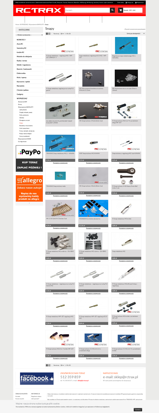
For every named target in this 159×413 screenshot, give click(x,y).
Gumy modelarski (24, 136)
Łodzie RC (20, 52)
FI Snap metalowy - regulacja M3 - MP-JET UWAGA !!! (59, 57)
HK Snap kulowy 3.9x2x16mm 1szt (91, 121)
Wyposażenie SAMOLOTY (36, 24)
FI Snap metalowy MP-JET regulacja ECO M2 (93, 317)
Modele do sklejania (24, 56)
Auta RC (20, 44)
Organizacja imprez (55, 19)
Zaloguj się (129, 2)
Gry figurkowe (22, 141)
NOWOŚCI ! (21, 40)
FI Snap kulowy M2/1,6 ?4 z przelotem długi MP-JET (125, 122)
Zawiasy (21, 117)
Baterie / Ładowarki (24, 69)
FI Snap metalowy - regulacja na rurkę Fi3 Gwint (93, 285)
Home (17, 24)
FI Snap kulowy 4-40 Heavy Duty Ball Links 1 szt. (124, 187)
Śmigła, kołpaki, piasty (25, 112)
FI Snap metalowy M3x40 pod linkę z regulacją (124, 285)
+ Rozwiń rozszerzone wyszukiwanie (134, 29)
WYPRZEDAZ (24, 24)
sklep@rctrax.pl (126, 377)
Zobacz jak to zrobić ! (78, 19)
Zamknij (138, 410)
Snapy (21, 123)
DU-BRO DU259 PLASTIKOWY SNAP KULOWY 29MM (59, 122)
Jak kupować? (35, 398)
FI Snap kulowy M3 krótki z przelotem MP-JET (125, 317)
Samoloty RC (21, 48)
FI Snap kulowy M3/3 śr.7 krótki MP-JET (60, 349)
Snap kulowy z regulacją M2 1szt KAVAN (126, 154)
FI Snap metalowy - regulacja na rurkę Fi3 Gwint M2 (60, 285)
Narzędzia (20, 86)
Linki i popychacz (24, 128)
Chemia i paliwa (22, 90)
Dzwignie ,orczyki (24, 120)
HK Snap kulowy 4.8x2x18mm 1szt (91, 186)
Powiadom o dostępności (60, 163)
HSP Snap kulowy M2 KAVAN (89, 154)
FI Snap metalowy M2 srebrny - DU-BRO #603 (60, 252)
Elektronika (21, 73)
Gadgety (20, 94)
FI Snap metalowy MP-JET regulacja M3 (59, 317)
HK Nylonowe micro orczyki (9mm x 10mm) (124, 89)
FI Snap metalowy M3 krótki (121, 219)
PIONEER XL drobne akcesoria (89, 219)
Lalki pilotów (23, 109)
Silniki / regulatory (24, 65)
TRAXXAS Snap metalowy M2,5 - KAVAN (60, 154)
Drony (20, 104)
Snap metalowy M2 (118, 251)
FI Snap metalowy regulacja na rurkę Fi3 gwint (59, 89)
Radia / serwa (22, 61)
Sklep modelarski (34, 19)
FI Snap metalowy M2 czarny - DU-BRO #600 (92, 252)
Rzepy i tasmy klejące (25, 133)
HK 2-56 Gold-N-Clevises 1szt (56, 219)
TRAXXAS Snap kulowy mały (56, 186)
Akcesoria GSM (22, 101)
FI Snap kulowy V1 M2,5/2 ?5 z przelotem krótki (126, 350)
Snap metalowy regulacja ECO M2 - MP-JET (93, 57)
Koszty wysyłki (19, 398)
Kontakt (95, 19)
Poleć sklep (120, 2)
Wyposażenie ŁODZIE (24, 139)
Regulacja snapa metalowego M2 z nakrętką (123, 57)
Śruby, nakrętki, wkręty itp (26, 131)
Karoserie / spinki (23, 82)
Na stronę (56, 33)
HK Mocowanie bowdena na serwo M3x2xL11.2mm (91, 89)
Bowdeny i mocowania (25, 125)
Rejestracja (139, 2)
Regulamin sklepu (36, 396)
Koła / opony (21, 77)
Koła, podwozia (23, 115)
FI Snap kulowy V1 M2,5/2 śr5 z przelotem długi (90, 350)
